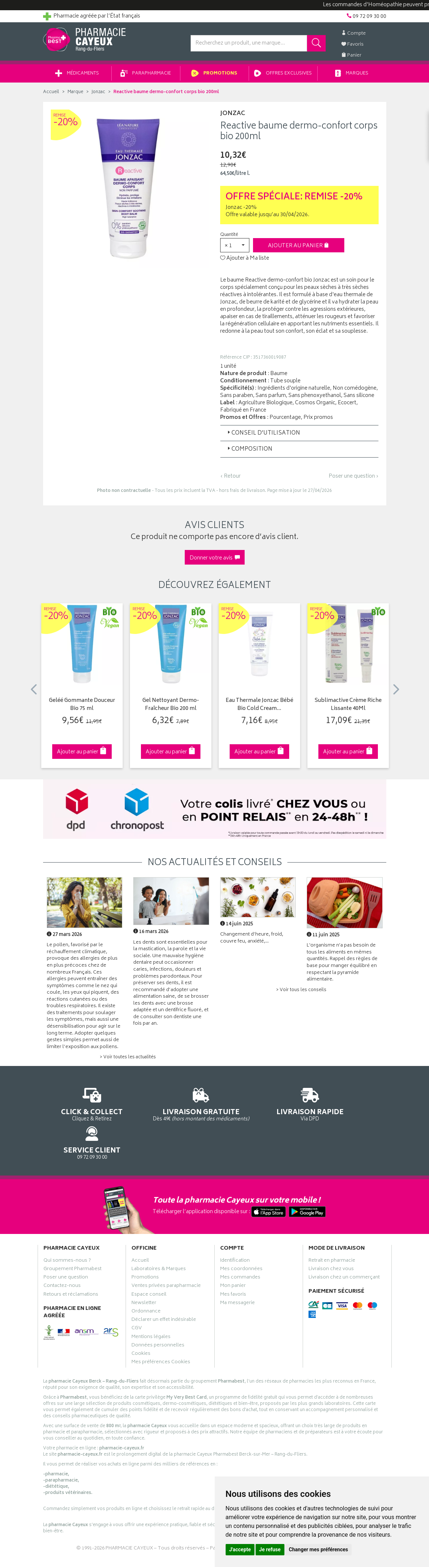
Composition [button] (249, 452)
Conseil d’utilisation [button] (263, 436)
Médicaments (77, 76)
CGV (136, 1300)
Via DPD (259, 1106)
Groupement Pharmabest (72, 1241)
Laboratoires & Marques (158, 1241)
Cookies (140, 1326)
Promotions (214, 76)
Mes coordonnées (241, 1241)
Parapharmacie (145, 76)
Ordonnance (146, 1284)
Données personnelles (157, 1317)
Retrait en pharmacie (332, 1233)
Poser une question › (354, 479)
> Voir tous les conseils (301, 993)
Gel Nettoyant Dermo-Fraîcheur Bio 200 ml (170, 707)
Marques (352, 76)
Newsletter (143, 1275)
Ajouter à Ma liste (244, 261)
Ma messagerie (237, 1275)
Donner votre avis (214, 560)
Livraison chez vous (331, 1241)
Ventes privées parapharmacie (166, 1258)
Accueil (51, 95)
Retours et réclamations (70, 1266)
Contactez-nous (62, 1258)
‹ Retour (230, 479)
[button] (234, 248)
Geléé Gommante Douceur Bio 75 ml (82, 707)
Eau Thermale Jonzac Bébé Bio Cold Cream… (259, 707)
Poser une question (65, 1250)
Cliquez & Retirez (82, 1106)
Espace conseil (148, 1266)
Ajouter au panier (298, 248)
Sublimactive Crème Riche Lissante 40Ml (348, 707)
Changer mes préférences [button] (318, 1549)
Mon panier (233, 1258)
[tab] (299, 435)
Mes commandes (240, 1250)
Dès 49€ (170, 1110)
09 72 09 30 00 (347, 1106)
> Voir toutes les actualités (128, 1060)
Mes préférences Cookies (160, 1334)
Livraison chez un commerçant (344, 1250)
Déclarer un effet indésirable (163, 1292)
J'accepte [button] (240, 1549)
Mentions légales (151, 1309)
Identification (235, 1233)
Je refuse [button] (270, 1549)
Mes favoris (233, 1266)
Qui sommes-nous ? (67, 1233)
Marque (75, 95)
